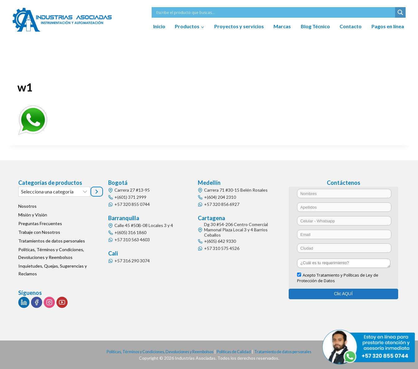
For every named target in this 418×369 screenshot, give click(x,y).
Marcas (282, 26)
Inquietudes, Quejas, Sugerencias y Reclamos (52, 269)
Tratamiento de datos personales (292, 351)
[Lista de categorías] (54, 192)
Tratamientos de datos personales (51, 240)
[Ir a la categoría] (97, 192)
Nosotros (27, 206)
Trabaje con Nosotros (39, 232)
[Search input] (275, 12)
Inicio (159, 26)
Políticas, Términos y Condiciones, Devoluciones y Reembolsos (51, 253)
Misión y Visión (32, 214)
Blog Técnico (315, 26)
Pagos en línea (387, 26)
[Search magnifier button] (400, 12)
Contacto (351, 26)
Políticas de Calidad (237, 351)
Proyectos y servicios (239, 26)
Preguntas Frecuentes (40, 223)
